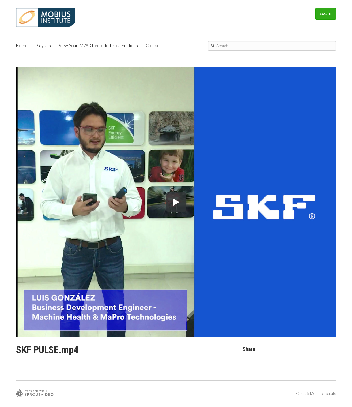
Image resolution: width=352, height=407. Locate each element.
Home (22, 45)
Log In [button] (325, 14)
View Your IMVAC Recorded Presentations (98, 45)
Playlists (43, 45)
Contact (153, 45)
